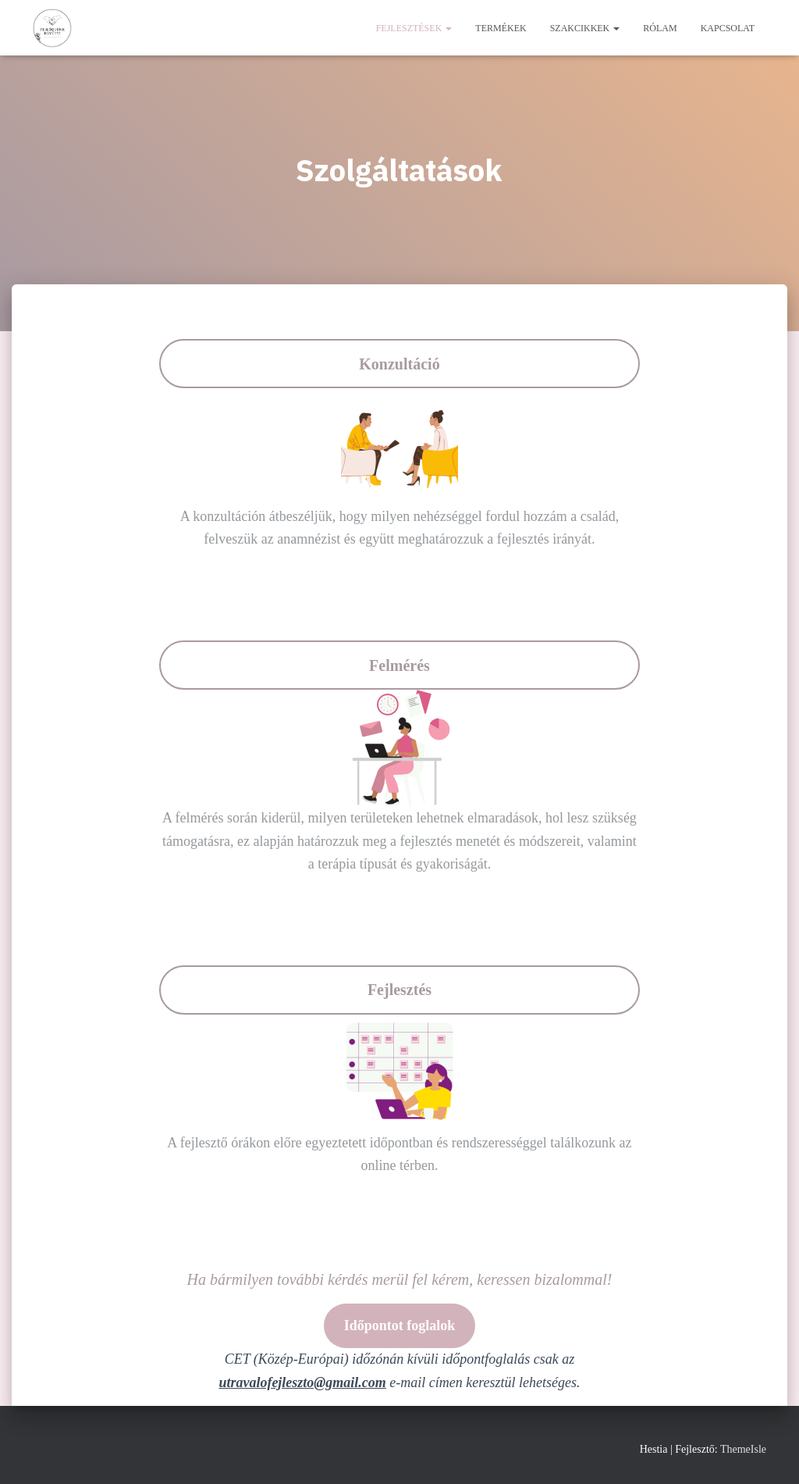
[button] (448, 28)
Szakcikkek (585, 28)
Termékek (500, 28)
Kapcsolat (728, 28)
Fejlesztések (414, 28)
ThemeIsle (743, 1449)
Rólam (659, 28)
